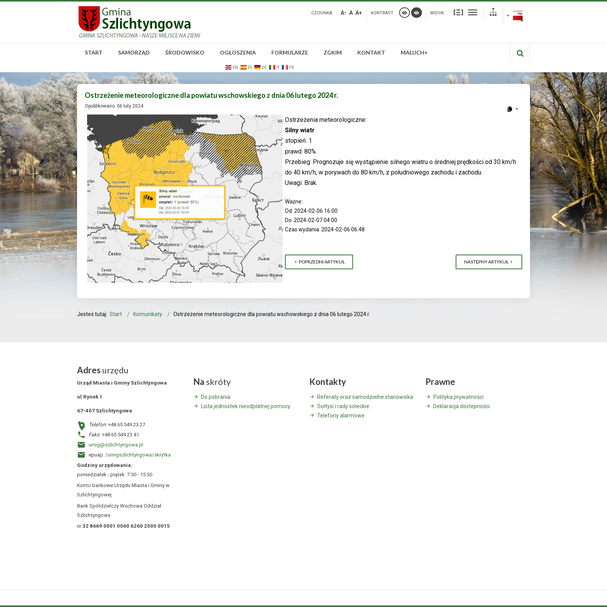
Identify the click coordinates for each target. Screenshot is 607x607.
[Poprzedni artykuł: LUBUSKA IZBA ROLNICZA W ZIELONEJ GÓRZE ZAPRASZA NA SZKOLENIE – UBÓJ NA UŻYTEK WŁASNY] (319, 262)
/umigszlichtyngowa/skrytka (138, 455)
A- (343, 13)
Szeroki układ (472, 12)
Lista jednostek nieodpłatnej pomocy (245, 406)
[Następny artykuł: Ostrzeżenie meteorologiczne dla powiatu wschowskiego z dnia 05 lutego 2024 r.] (489, 262)
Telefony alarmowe (341, 415)
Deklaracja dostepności (461, 406)
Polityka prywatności (458, 397)
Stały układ (458, 12)
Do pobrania (215, 397)
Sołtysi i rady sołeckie (343, 406)
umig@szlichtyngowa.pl (116, 445)
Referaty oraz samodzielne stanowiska (365, 397)
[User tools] (512, 109)
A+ (358, 13)
